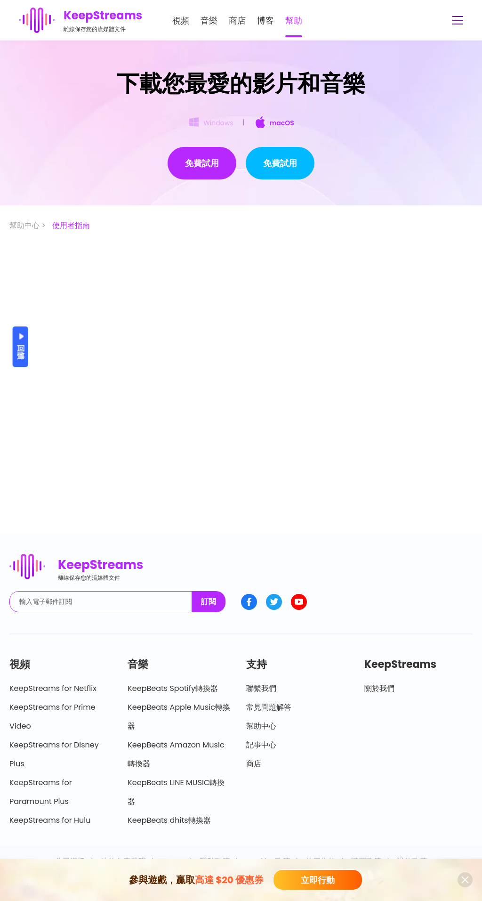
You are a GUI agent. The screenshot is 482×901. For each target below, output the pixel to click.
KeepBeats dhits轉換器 (169, 820)
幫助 (293, 20)
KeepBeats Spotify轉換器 (173, 688)
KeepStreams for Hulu (50, 820)
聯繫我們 (261, 688)
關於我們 (379, 688)
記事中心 (261, 744)
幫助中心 (261, 726)
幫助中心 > (28, 225)
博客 (265, 20)
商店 (237, 20)
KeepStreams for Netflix (52, 688)
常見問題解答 (268, 707)
